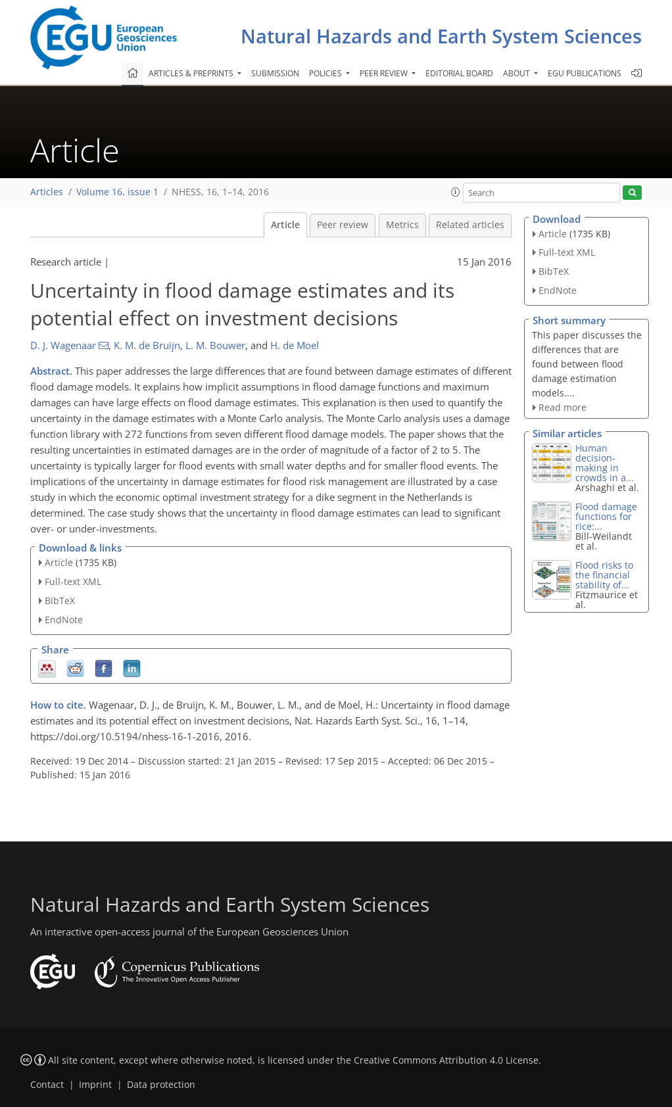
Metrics (402, 225)
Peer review (342, 225)
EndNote (64, 619)
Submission (275, 73)
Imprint (95, 1085)
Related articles (470, 225)
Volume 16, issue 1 (117, 192)
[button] (455, 192)
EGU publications (584, 73)
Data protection (161, 1085)
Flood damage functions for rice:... (606, 516)
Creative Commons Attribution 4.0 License (446, 1060)
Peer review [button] (385, 73)
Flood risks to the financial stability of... (604, 575)
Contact (47, 1085)
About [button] (517, 73)
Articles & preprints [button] (192, 73)
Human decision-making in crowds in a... (604, 463)
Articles (46, 192)
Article (285, 225)
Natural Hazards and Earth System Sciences (441, 36)
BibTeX (60, 600)
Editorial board (459, 73)
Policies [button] (326, 73)
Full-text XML (73, 581)
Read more (563, 407)
